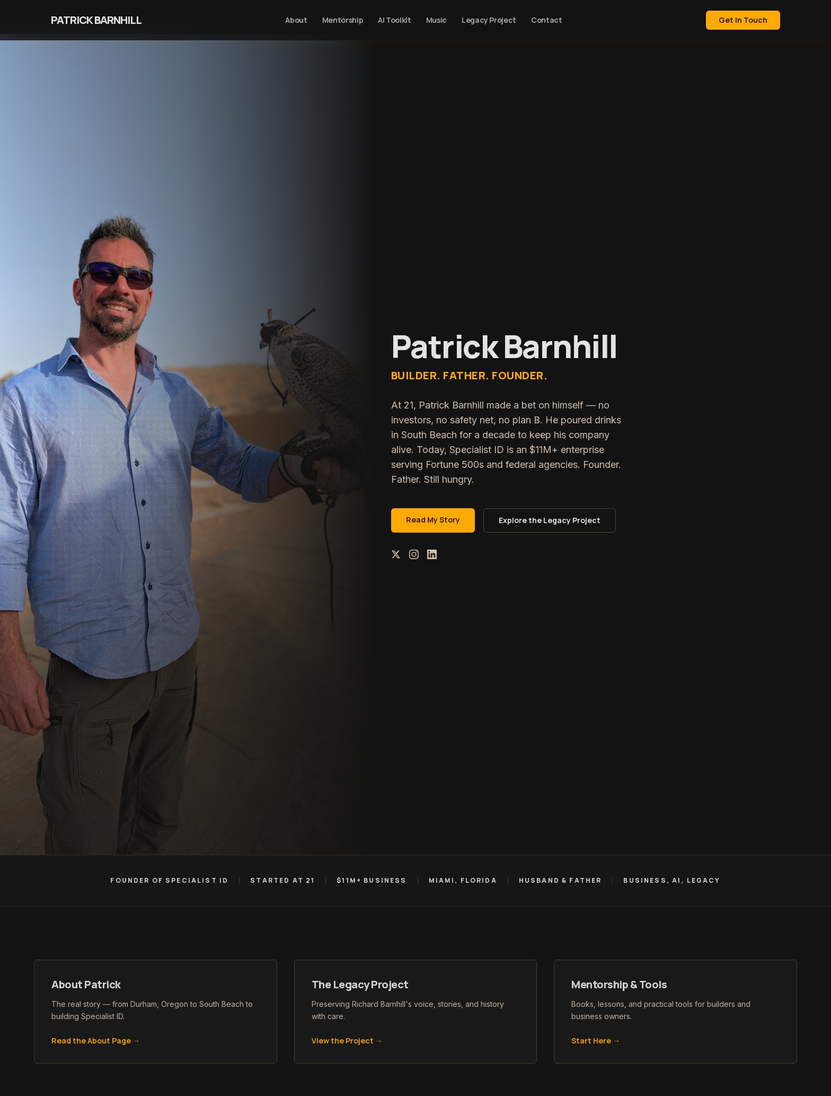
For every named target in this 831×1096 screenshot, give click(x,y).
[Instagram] (414, 554)
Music (436, 20)
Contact (546, 20)
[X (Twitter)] (396, 554)
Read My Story (433, 520)
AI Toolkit (394, 20)
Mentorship (343, 20)
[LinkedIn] (432, 554)
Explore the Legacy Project (549, 520)
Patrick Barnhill (96, 20)
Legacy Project (489, 20)
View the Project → (347, 1043)
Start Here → (595, 1043)
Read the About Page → (95, 1043)
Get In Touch (743, 20)
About (296, 20)
